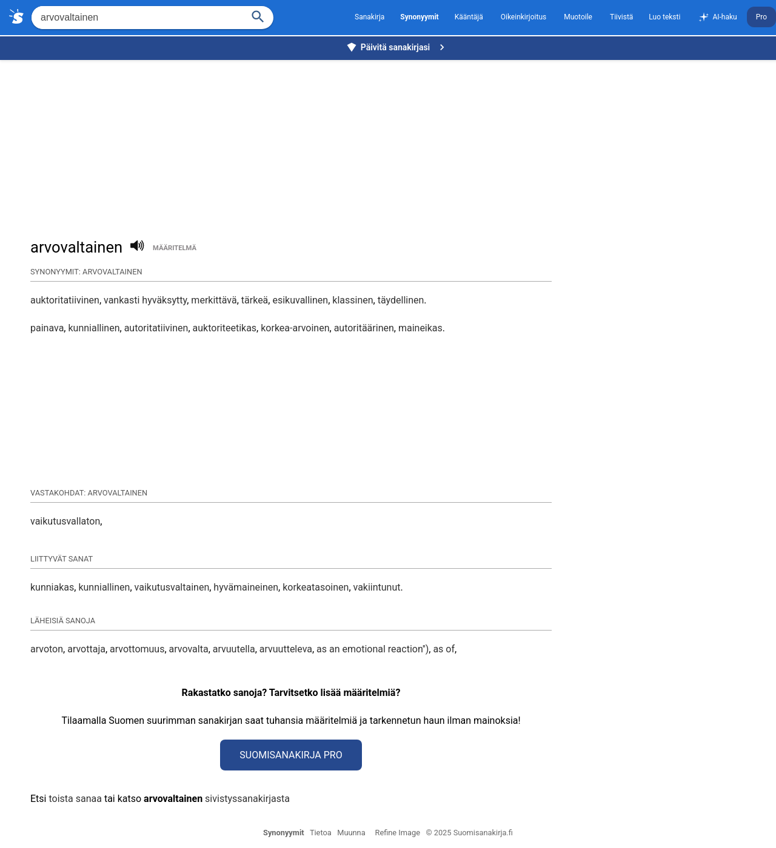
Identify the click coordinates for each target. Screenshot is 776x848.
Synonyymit (283, 832)
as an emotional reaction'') (372, 649)
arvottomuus (137, 649)
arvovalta (189, 649)
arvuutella (234, 649)
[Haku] (258, 15)
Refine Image (397, 832)
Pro (761, 17)
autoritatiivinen (156, 328)
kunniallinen (93, 328)
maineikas (420, 328)
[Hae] (136, 17)
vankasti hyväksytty (145, 300)
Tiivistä (621, 17)
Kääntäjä (469, 17)
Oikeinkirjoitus (523, 17)
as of (444, 649)
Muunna (351, 832)
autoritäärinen (364, 328)
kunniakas (52, 587)
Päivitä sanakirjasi (397, 47)
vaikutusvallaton (65, 521)
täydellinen (401, 300)
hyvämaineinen (245, 587)
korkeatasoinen (316, 587)
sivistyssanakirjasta (247, 798)
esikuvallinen (300, 300)
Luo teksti (664, 17)
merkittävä (213, 300)
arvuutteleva (285, 649)
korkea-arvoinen (295, 328)
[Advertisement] (391, 143)
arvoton (46, 649)
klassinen (352, 300)
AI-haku (717, 18)
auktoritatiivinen (64, 300)
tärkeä (255, 300)
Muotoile (578, 17)
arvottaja (86, 649)
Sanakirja (369, 17)
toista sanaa (74, 798)
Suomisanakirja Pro (290, 755)
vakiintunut (377, 587)
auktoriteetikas (225, 328)
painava (47, 328)
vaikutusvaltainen (172, 587)
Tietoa (321, 832)
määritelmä (174, 248)
